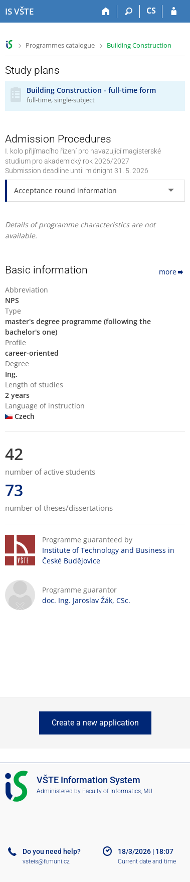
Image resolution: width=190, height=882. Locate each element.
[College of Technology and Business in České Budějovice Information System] (19, 11)
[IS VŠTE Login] (173, 11)
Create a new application (95, 722)
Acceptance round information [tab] (65, 190)
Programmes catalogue (60, 45)
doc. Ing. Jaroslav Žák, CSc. (86, 600)
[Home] (106, 11)
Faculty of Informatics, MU (117, 791)
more (172, 271)
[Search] (128, 11)
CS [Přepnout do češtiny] (151, 10)
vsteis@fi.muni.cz (46, 861)
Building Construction (139, 45)
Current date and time (147, 861)
